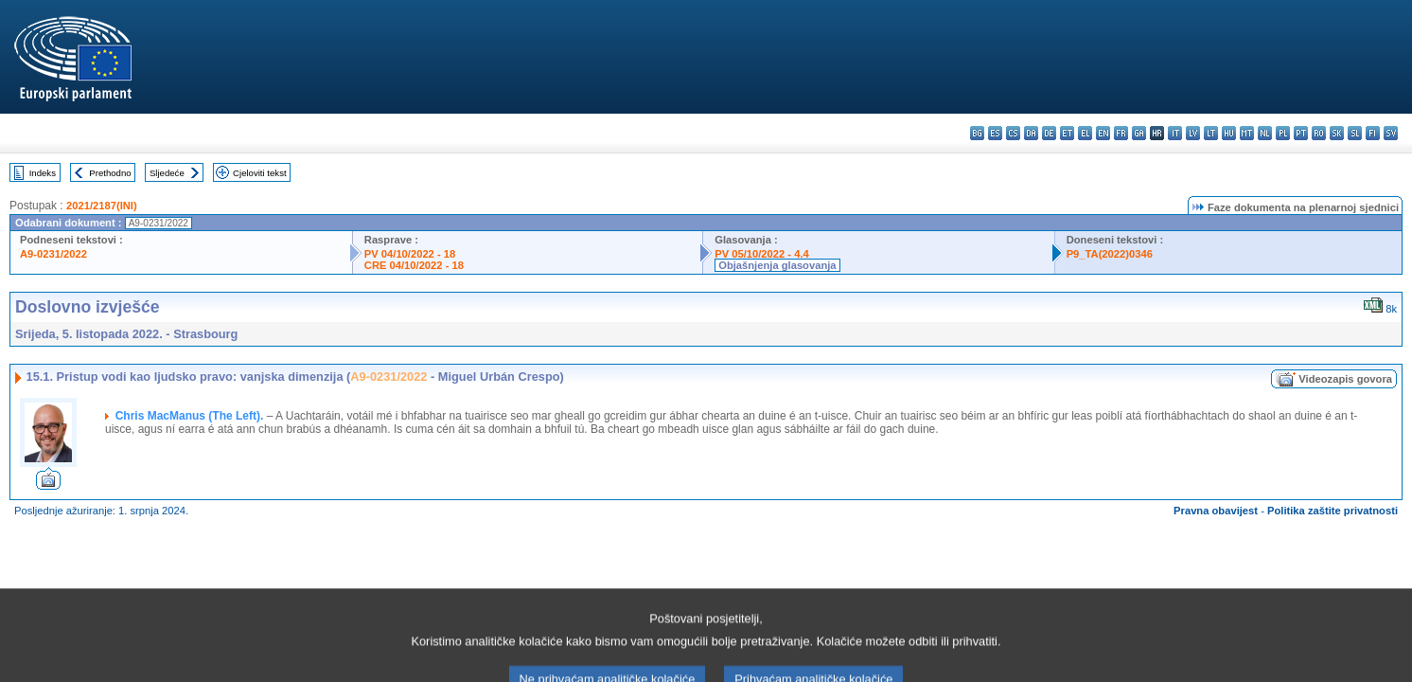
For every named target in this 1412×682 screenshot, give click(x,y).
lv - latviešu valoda (1193, 133)
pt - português (1301, 133)
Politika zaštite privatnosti (1332, 510)
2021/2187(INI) (101, 205)
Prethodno (110, 173)
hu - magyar (1229, 133)
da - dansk (1031, 133)
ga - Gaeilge (1139, 133)
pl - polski (1283, 133)
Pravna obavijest (1216, 510)
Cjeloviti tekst (260, 173)
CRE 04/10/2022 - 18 (414, 265)
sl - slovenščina (1355, 133)
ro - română (1319, 133)
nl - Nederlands (1265, 133)
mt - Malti (1247, 133)
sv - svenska (1391, 133)
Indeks (42, 173)
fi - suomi (1373, 133)
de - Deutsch (1049, 133)
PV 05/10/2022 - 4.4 (762, 254)
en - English (1103, 133)
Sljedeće (167, 173)
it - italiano (1175, 133)
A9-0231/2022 (53, 254)
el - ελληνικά (1085, 133)
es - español (995, 133)
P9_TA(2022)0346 (1110, 254)
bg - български (977, 133)
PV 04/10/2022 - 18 (409, 254)
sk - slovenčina (1337, 133)
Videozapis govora (1345, 379)
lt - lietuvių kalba (1211, 133)
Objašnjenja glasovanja (777, 265)
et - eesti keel (1067, 133)
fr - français (1121, 133)
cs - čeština (1013, 133)
